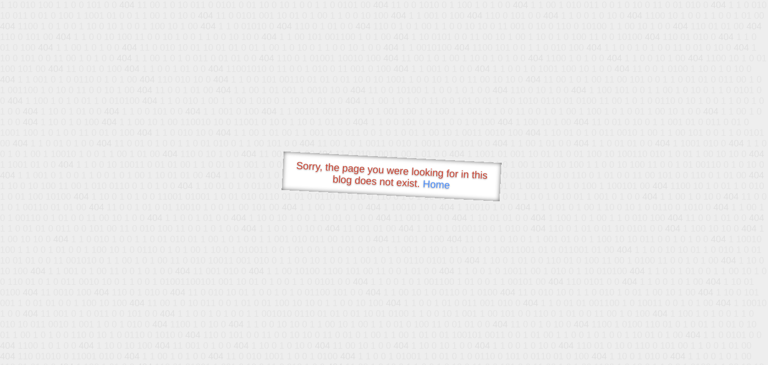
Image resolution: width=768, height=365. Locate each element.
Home (436, 184)
